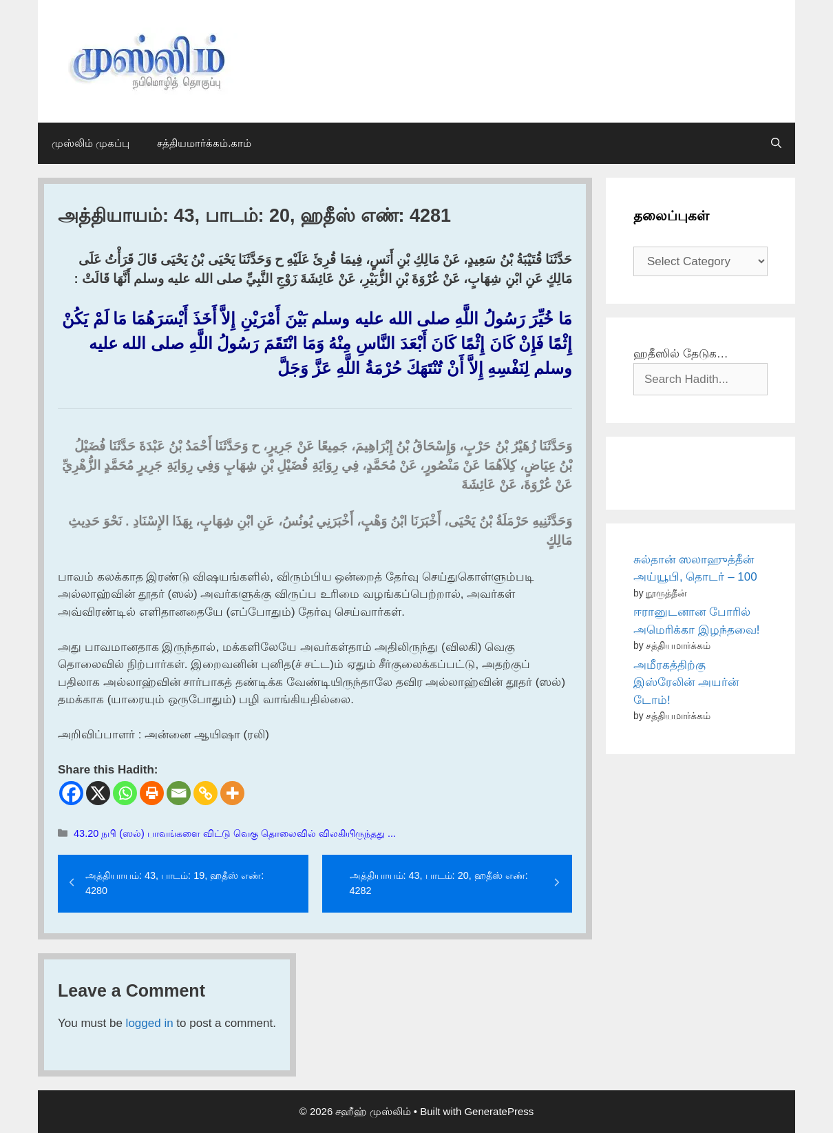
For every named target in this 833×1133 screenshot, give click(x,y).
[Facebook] (71, 793)
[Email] (179, 793)
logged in (149, 1023)
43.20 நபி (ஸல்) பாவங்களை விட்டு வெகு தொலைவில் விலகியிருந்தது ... (235, 833)
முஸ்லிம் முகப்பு (90, 143)
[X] (98, 793)
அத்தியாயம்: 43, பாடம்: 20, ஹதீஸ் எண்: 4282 (439, 883)
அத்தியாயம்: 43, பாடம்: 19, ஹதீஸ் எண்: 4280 (174, 883)
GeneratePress (499, 1111)
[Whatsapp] (125, 793)
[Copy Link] (205, 793)
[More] (232, 793)
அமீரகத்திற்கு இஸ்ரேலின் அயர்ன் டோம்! (686, 682)
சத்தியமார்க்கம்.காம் (204, 143)
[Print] (152, 793)
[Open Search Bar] (776, 143)
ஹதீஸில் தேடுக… (680, 353)
